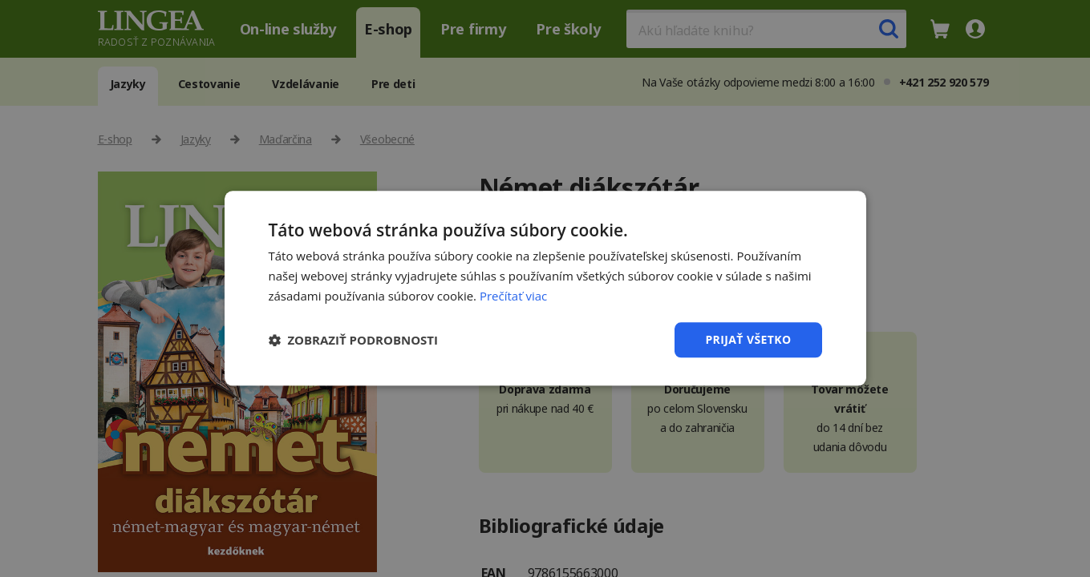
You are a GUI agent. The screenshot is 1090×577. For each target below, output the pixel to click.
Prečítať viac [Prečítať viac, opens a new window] (513, 296)
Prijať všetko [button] (748, 339)
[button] (354, 340)
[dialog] (545, 288)
